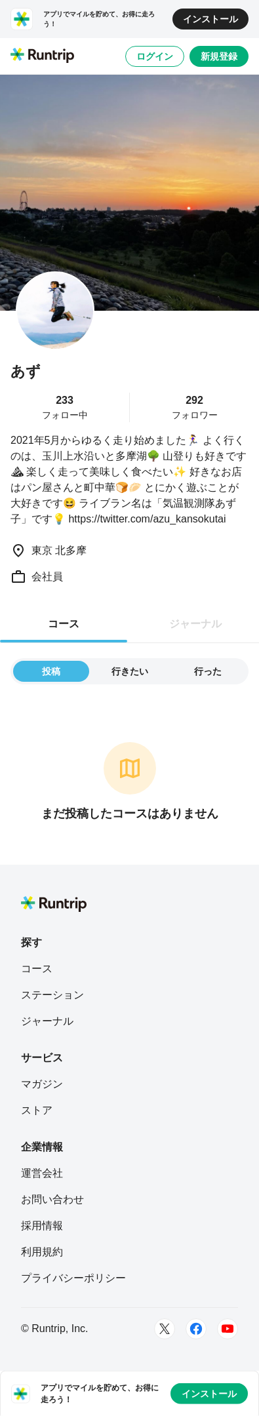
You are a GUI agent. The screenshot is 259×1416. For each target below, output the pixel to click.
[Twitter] (164, 1328)
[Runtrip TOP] (42, 56)
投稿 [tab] (51, 671)
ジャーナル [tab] (195, 623)
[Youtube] (227, 1328)
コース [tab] (63, 623)
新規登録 (219, 56)
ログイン (154, 56)
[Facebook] (196, 1328)
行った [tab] (208, 671)
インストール (210, 19)
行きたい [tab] (129, 671)
